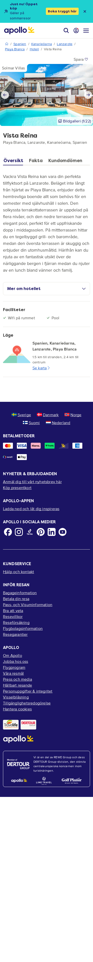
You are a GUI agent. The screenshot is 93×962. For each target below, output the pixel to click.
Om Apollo (12, 655)
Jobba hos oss (15, 661)
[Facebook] (8, 532)
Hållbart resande (17, 685)
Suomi (31, 422)
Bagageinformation (20, 592)
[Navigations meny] (86, 30)
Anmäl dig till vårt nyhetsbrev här (32, 481)
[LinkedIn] (52, 532)
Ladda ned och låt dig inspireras (31, 508)
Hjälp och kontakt (18, 571)
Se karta (41, 368)
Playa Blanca (15, 49)
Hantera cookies (17, 709)
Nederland (58, 422)
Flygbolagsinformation (23, 628)
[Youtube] (62, 532)
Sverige (21, 414)
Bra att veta (13, 610)
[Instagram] (19, 532)
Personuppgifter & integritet (28, 691)
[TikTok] (30, 532)
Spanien (19, 44)
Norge (72, 414)
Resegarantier (15, 634)
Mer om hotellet (46, 288)
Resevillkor (13, 616)
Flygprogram (14, 667)
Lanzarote (64, 44)
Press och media (17, 679)
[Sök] (66, 30)
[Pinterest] (41, 532)
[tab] (14, 162)
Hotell (34, 49)
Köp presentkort (17, 487)
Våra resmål (13, 673)
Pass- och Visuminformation (27, 604)
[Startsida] (19, 30)
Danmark (48, 414)
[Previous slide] (5, 95)
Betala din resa (16, 598)
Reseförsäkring (16, 622)
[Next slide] (88, 95)
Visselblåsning (16, 697)
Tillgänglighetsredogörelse (27, 703)
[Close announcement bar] (85, 11)
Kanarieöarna (41, 44)
